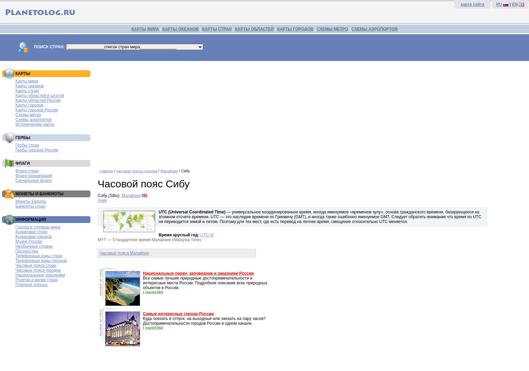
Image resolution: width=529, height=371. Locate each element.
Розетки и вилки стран (36, 279)
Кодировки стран (31, 232)
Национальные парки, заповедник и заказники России (198, 273)
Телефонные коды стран (38, 255)
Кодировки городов (33, 236)
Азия (102, 200)
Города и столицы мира (37, 227)
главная (106, 171)
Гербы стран (27, 145)
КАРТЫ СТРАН (217, 29)
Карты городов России (36, 110)
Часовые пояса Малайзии (124, 253)
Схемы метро (28, 114)
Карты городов (29, 105)
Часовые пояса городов (38, 270)
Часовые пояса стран (36, 265)
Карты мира (26, 81)
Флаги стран (27, 171)
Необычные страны (34, 246)
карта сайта (472, 4)
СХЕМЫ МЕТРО (332, 29)
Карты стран (27, 90)
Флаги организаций (33, 175)
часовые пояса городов (136, 171)
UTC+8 (206, 235)
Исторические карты (34, 124)
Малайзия (169, 171)
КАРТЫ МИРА (145, 29)
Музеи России (28, 241)
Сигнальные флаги (33, 180)
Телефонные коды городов (41, 260)
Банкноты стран (30, 206)
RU (499, 4)
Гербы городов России (36, 150)
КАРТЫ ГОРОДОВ (295, 29)
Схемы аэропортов (33, 119)
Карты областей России (38, 100)
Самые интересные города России (178, 313)
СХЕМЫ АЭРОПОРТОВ (374, 29)
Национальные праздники (40, 275)
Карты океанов (29, 86)
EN (515, 4)
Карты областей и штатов (39, 95)
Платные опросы (31, 284)
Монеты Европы (30, 201)
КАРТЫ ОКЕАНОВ (180, 29)
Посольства (26, 251)
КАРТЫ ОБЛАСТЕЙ (254, 29)
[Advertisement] (311, 112)
